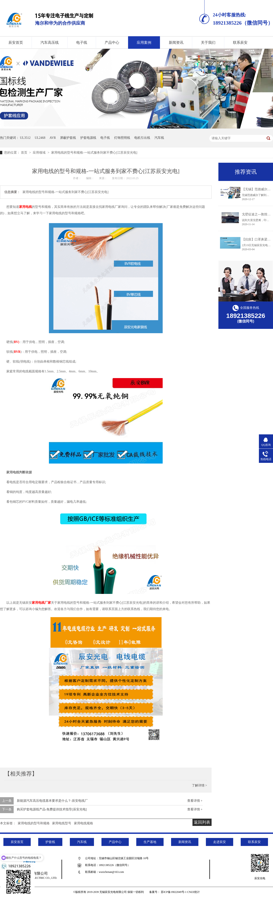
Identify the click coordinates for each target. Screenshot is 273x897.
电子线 (81, 42)
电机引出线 (142, 137)
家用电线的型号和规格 (34, 823)
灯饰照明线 (122, 137)
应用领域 (39, 152)
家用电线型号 (61, 823)
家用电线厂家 (41, 602)
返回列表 (202, 822)
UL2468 (40, 137)
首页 (24, 152)
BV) (16, 342)
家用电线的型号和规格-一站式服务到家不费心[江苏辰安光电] (94, 152)
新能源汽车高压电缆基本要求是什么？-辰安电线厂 (52, 800)
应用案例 (144, 42)
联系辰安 (240, 42)
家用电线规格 (83, 823)
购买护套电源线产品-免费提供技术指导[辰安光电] (52, 809)
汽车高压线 (49, 42)
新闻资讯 (176, 42)
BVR (17, 351)
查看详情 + (194, 800)
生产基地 (150, 842)
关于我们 (208, 42)
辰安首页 (17, 842)
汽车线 (159, 137)
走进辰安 (219, 842)
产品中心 (112, 42)
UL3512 (25, 137)
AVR (53, 137)
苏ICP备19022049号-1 (174, 892)
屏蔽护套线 (68, 137)
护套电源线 (88, 137)
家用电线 (25, 207)
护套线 (50, 842)
